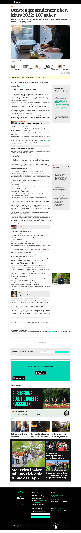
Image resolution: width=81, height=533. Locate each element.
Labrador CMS (57, 510)
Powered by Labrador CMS (40, 531)
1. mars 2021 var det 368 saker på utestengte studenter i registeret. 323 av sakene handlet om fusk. (64, 107)
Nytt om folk (62, 2)
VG (49, 233)
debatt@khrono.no (55, 496)
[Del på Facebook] (62, 73)
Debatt (51, 2)
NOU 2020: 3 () (38, 254)
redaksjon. (43, 500)
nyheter (48, 322)
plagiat (32, 322)
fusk (24, 322)
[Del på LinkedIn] (67, 73)
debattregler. (37, 502)
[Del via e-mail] (69, 73)
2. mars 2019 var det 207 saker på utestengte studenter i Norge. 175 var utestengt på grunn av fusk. (63, 102)
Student (56, 2)
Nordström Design (59, 508)
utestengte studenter (40, 322)
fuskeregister (14, 322)
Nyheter (46, 2)
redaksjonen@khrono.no (57, 495)
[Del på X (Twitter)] (65, 73)
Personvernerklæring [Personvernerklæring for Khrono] (20, 504)
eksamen (28, 322)
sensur (20, 322)
